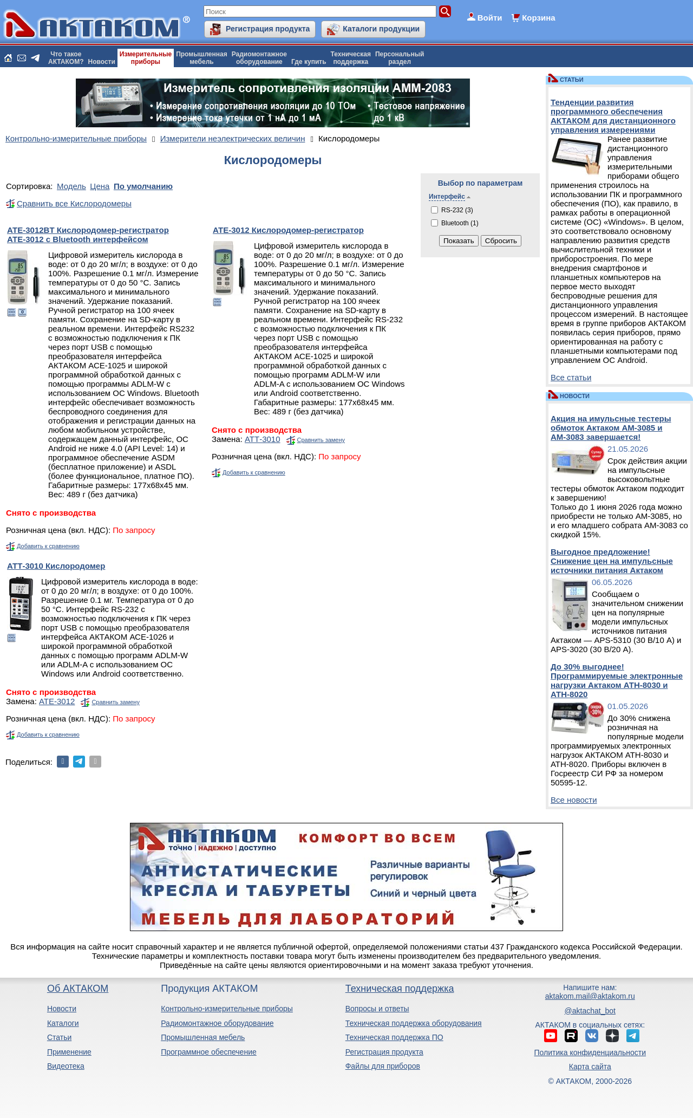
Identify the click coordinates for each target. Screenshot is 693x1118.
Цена (99, 186)
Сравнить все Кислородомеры (74, 203)
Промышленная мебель (203, 1037)
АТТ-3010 (262, 439)
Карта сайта (590, 1066)
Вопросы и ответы (377, 1008)
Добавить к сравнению (48, 546)
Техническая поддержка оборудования (413, 1023)
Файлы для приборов (382, 1066)
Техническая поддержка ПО (394, 1037)
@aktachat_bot (590, 1010)
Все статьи (571, 377)
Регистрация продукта (268, 28)
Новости (101, 62)
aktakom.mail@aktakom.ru (590, 996)
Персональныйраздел (399, 58)
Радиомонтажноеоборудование (259, 58)
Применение (69, 1052)
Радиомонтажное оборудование (217, 1023)
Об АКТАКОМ (77, 988)
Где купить (308, 62)
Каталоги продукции (381, 28)
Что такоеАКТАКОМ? (66, 58)
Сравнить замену (321, 440)
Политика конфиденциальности (590, 1052)
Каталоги (63, 1023)
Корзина (538, 17)
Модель (71, 186)
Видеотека (65, 1066)
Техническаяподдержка (351, 58)
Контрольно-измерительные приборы (227, 1008)
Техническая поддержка (399, 988)
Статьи (59, 1037)
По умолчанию (143, 186)
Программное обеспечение (209, 1052)
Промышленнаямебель (201, 58)
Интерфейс (447, 196)
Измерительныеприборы (146, 58)
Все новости (574, 799)
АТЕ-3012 (57, 701)
